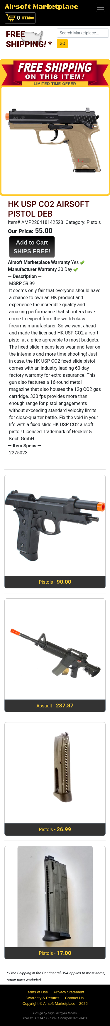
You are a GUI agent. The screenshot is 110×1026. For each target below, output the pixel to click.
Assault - (55, 705)
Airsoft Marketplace (41, 7)
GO (62, 43)
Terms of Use (37, 992)
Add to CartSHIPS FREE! (31, 247)
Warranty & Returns (42, 998)
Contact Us (74, 998)
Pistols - (55, 581)
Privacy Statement (69, 992)
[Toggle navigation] (100, 7)
